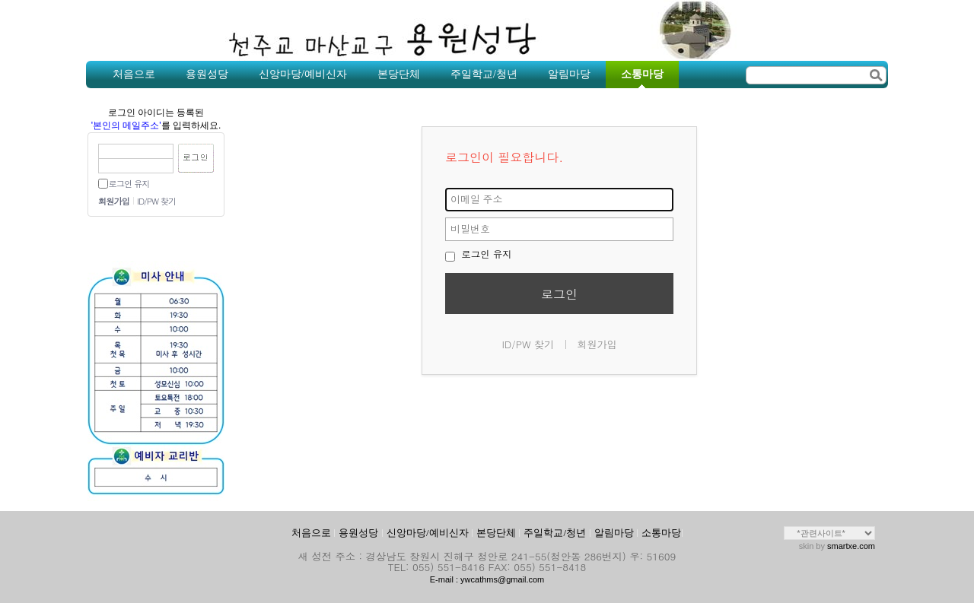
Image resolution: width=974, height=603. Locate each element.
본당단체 (496, 532)
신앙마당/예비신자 (428, 532)
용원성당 (358, 532)
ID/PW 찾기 (156, 201)
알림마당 (614, 532)
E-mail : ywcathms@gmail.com (487, 579)
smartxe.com (851, 546)
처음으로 (311, 532)
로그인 (559, 294)
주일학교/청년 (555, 532)
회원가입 (113, 201)
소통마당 (661, 532)
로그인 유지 (128, 183)
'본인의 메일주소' (126, 125)
